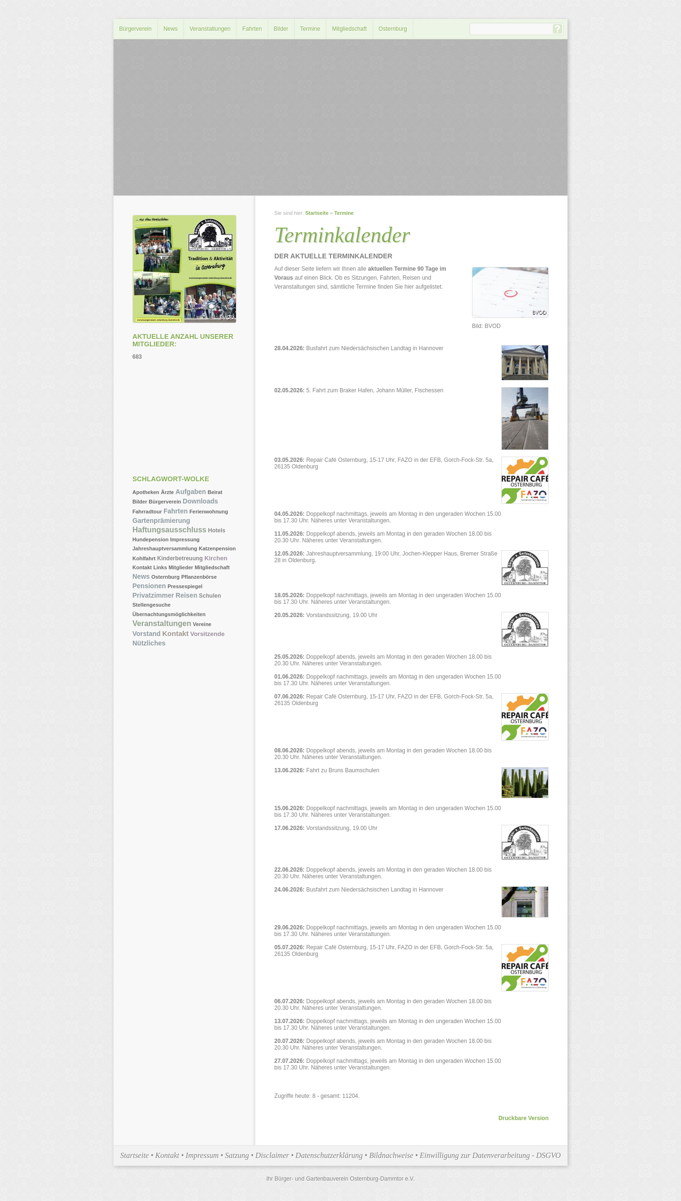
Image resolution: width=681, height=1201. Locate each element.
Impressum (202, 1155)
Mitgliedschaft (349, 29)
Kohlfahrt (144, 558)
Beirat (215, 492)
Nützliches (149, 643)
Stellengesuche (151, 605)
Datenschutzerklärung (329, 1155)
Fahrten (252, 29)
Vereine (202, 624)
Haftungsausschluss (169, 530)
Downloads (200, 501)
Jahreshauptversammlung (164, 548)
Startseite (316, 213)
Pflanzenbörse (199, 577)
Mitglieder (180, 567)
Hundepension (150, 539)
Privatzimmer (153, 595)
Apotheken (145, 492)
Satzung (237, 1155)
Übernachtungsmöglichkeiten (169, 614)
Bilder (281, 29)
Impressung (185, 539)
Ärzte (167, 492)
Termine (310, 29)
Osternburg (393, 29)
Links (160, 567)
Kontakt (142, 567)
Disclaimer (272, 1155)
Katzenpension (217, 548)
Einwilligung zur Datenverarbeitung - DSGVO (490, 1155)
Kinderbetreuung (180, 558)
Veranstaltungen (210, 29)
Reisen (186, 595)
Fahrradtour (147, 511)
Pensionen (149, 586)
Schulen (210, 595)
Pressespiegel (184, 586)
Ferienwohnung (208, 511)
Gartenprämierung (161, 520)
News (171, 29)
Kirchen (215, 558)
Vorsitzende (207, 633)
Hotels (217, 530)
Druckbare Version (523, 1118)
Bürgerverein (135, 29)
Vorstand (146, 633)
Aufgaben (190, 491)
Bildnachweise (391, 1155)
